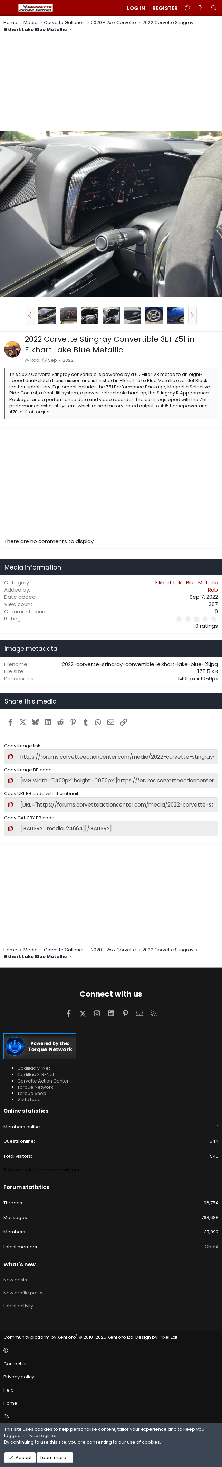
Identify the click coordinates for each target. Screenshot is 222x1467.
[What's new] (200, 8)
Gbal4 (212, 1242)
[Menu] (9, 8)
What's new (19, 1260)
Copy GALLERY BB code (29, 814)
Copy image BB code (28, 769)
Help (8, 1386)
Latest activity (18, 1302)
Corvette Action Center (43, 1076)
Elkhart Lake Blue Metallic (186, 582)
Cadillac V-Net (33, 1064)
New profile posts (22, 1288)
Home (10, 1399)
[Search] (214, 8)
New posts (15, 1275)
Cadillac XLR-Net (35, 1070)
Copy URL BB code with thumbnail (41, 791)
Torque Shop (31, 1089)
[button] (187, 8)
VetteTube (29, 1095)
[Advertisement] (111, 82)
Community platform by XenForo (68, 1333)
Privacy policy (18, 1372)
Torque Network (35, 1082)
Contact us (15, 1359)
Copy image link (22, 745)
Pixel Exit (168, 1333)
